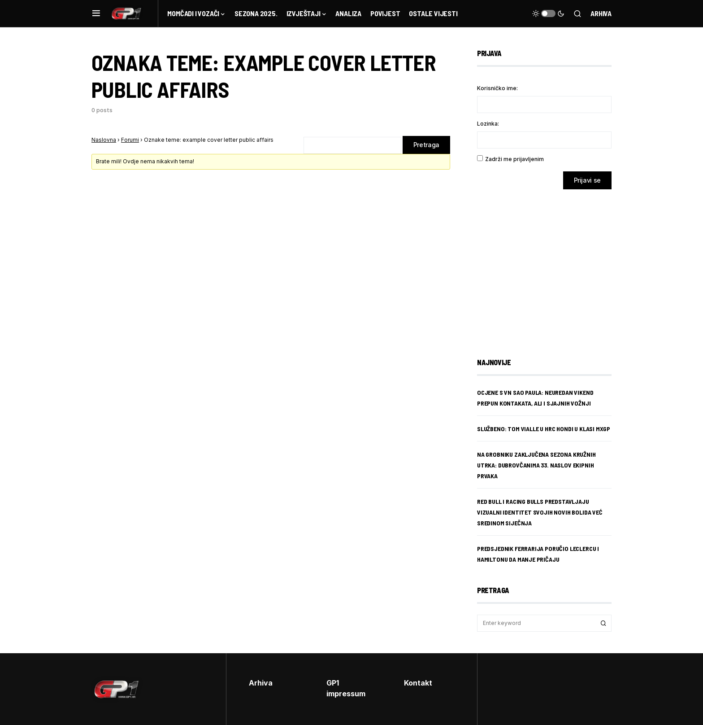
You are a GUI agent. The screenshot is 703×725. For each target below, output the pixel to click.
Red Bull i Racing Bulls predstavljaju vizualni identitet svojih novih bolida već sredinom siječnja (540, 512)
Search (603, 623)
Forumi (130, 139)
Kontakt (418, 682)
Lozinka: (488, 123)
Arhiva (601, 13)
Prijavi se (587, 180)
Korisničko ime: (497, 88)
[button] (96, 13)
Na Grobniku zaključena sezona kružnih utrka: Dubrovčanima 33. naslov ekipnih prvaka (536, 465)
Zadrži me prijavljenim (514, 159)
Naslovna (103, 139)
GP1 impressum (345, 688)
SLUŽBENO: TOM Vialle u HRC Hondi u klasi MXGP (543, 428)
